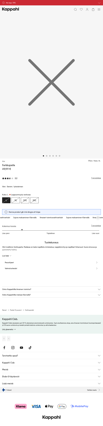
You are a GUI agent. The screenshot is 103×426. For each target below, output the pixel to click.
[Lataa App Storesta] (4, 338)
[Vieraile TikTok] (30, 348)
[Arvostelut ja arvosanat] (51, 178)
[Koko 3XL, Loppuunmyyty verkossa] (34, 200)
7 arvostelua (96, 226)
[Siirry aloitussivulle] (10, 9)
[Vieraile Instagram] (13, 348)
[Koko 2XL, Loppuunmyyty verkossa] (25, 200)
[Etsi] (75, 9)
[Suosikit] (81, 9)
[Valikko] (99, 9)
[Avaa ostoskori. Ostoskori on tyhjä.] (93, 9)
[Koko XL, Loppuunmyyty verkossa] (16, 200)
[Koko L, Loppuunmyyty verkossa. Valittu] (6, 200)
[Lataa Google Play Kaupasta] (8, 338)
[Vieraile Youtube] (21, 348)
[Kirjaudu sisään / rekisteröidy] (87, 9)
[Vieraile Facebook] (4, 348)
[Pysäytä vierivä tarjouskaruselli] (98, 217)
